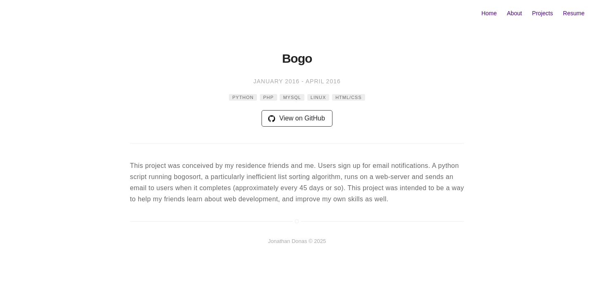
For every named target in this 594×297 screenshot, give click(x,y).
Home (489, 13)
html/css (348, 97)
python (243, 97)
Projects (542, 13)
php (268, 97)
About (514, 13)
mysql (292, 97)
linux (318, 97)
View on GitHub (296, 118)
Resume (574, 13)
